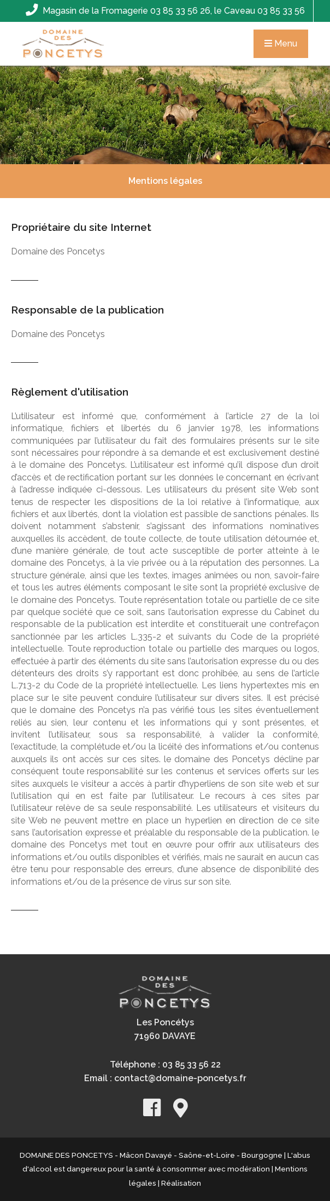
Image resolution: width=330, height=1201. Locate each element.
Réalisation (181, 1183)
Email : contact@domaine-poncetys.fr (165, 1078)
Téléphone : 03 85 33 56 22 (165, 1064)
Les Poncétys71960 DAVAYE (165, 1029)
